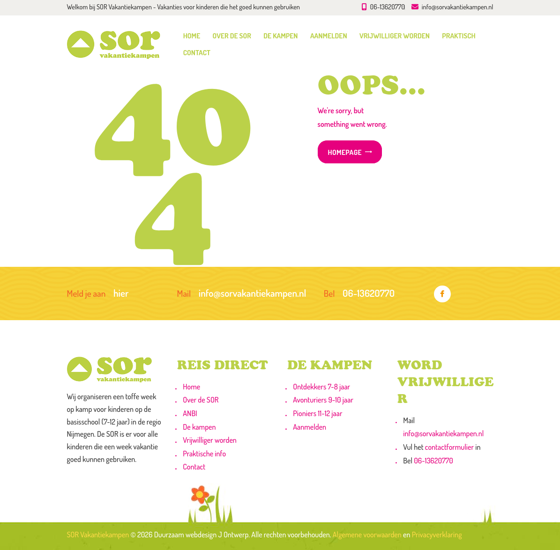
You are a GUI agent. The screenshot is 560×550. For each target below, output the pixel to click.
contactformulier (449, 447)
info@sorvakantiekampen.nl (443, 433)
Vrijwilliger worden (210, 440)
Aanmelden (309, 427)
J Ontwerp (233, 534)
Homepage (345, 152)
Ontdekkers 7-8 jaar (321, 386)
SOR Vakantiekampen (98, 534)
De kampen (199, 427)
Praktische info (204, 453)
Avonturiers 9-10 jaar (323, 399)
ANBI (190, 413)
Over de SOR (200, 399)
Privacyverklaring (437, 534)
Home (191, 386)
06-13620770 (433, 460)
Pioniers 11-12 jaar (317, 413)
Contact (194, 466)
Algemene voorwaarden (367, 534)
